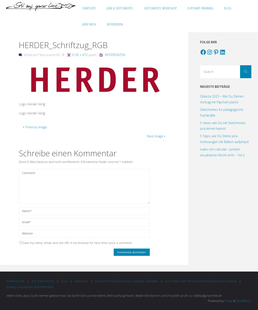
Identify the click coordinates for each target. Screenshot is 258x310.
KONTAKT (81, 281)
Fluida (228, 301)
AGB (64, 281)
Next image (156, 136)
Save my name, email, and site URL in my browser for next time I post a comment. (76, 243)
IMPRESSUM (15, 281)
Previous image (34, 127)
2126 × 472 (80, 55)
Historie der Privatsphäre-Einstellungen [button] (201, 281)
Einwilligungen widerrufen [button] (30, 287)
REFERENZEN (115, 55)
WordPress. (244, 301)
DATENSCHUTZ (43, 281)
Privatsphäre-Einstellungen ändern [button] (126, 281)
